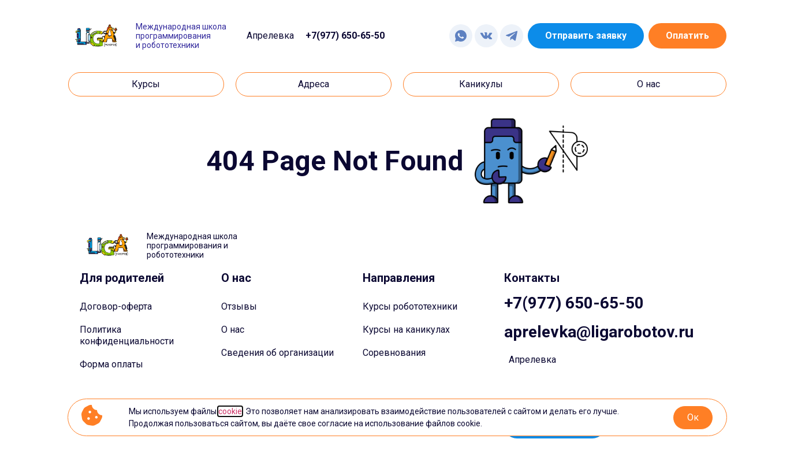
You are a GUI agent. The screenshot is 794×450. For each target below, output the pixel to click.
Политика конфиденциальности (127, 335)
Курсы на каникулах (406, 329)
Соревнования (394, 352)
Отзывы (239, 306)
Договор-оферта (116, 306)
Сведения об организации (277, 352)
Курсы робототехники (410, 306)
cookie (230, 411)
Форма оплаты (111, 364)
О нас (232, 329)
